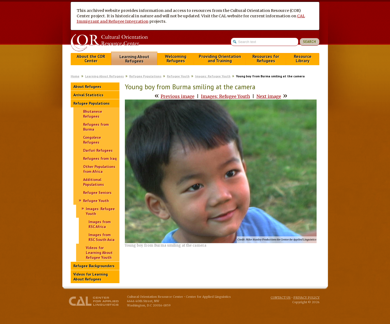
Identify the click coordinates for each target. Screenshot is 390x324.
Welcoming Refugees (175, 59)
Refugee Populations (145, 76)
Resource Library (302, 59)
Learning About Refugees (134, 59)
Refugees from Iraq (100, 158)
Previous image (177, 96)
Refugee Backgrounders (94, 265)
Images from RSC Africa (100, 224)
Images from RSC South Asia (102, 237)
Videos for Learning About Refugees (90, 277)
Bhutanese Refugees (92, 114)
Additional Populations (93, 182)
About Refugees (87, 86)
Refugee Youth (178, 76)
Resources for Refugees (265, 59)
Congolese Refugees (92, 140)
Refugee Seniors (97, 192)
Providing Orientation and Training (220, 59)
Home (75, 76)
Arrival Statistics (88, 94)
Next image (268, 96)
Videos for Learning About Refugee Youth (99, 252)
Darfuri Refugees (98, 150)
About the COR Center (91, 59)
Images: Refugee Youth (212, 76)
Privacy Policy (306, 297)
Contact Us (281, 297)
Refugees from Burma (96, 127)
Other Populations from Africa (99, 169)
